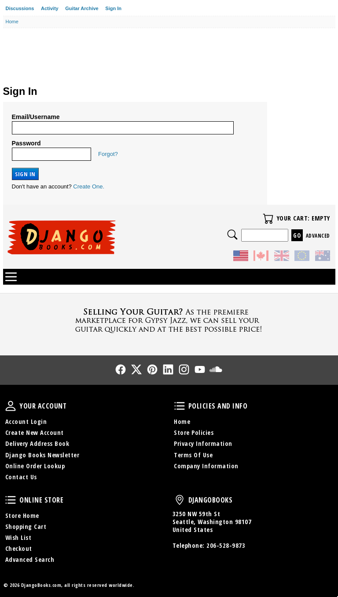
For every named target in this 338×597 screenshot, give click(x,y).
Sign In (113, 8)
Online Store (11, 500)
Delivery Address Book (37, 443)
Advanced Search (30, 559)
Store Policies (193, 432)
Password (26, 143)
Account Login (26, 421)
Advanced (318, 235)
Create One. (88, 186)
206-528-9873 (225, 545)
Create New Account (34, 432)
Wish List (18, 537)
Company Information (206, 466)
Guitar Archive (81, 8)
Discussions (20, 8)
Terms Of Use (193, 455)
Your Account (11, 406)
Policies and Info (180, 406)
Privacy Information (203, 443)
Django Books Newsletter (42, 455)
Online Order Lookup (35, 466)
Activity (50, 8)
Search (232, 235)
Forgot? (108, 154)
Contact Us (21, 477)
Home (182, 421)
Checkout (18, 548)
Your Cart (268, 219)
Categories (11, 277)
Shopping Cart (26, 526)
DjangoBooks (180, 500)
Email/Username (36, 116)
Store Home (22, 515)
